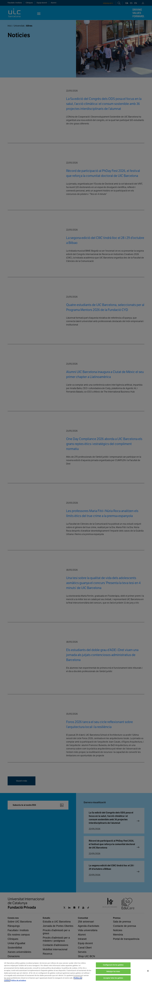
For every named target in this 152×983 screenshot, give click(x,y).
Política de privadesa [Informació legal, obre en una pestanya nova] (18, 980)
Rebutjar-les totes (113, 971)
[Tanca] (148, 971)
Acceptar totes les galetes (113, 978)
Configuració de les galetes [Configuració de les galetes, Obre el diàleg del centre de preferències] (113, 965)
